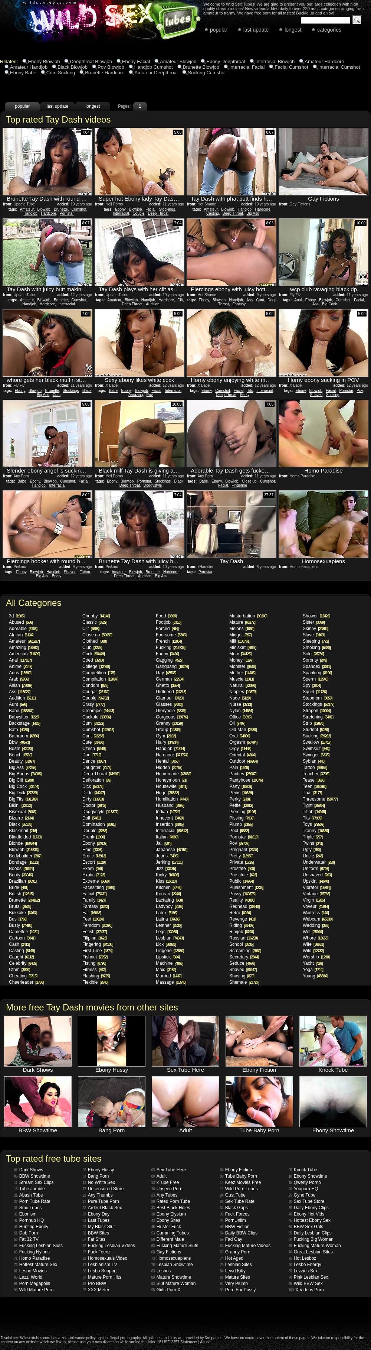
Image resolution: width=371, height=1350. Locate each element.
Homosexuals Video (105, 1258)
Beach (20, 754)
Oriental (242, 754)
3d (16, 616)
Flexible (95, 982)
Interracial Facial (247, 67)
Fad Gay (231, 1239)
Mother (242, 672)
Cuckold (96, 717)
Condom (95, 685)
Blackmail (23, 830)
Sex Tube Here (168, 1169)
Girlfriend (171, 691)
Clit (180, 300)
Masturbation (248, 616)
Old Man (242, 729)
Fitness (93, 969)
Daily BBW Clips (238, 1233)
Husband (170, 805)
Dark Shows (28, 1169)
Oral (239, 736)
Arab (19, 679)
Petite (241, 805)
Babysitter (24, 717)
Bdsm (20, 748)
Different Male (167, 1239)
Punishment (246, 887)
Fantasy (239, 304)
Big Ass (253, 213)
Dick (92, 786)
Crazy (93, 704)
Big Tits (23, 799)
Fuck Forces (235, 1214)
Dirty (93, 799)
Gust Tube (233, 1195)
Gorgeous (171, 717)
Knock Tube (303, 1169)
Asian (20, 685)
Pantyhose (245, 780)
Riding (241, 925)
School (241, 944)
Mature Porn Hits (102, 1277)
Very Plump (234, 1283)
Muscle (241, 679)
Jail (163, 843)
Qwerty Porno (305, 1182)
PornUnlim (233, 1220)
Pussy (242, 893)
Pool (239, 830)
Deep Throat (158, 213)
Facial (150, 209)
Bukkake (22, 912)
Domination (98, 824)
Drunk (93, 837)
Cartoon (22, 938)
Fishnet (94, 957)
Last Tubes (96, 1220)
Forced (167, 628)
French (169, 641)
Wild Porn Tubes (239, 1188)
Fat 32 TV (26, 1239)
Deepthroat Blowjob (91, 61)
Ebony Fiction (236, 1169)
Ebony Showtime (308, 1176)
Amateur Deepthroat (156, 72)
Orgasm (243, 742)
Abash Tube (28, 1195)
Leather (168, 925)
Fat (91, 912)
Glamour (169, 698)
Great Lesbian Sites (311, 1252)
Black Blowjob (73, 67)
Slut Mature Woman (173, 1283)
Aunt (18, 704)
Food (166, 616)
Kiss (166, 881)
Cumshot (78, 209)
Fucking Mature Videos (245, 1245)
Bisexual (22, 811)
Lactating (169, 900)
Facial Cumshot (291, 67)
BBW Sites (96, 1233)
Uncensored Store (103, 1188)
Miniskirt (242, 647)
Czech (93, 748)
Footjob (168, 622)
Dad (91, 754)
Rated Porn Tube (170, 1201)
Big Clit (21, 780)
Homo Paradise (32, 1258)
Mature (242, 622)
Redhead (244, 906)
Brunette (61, 209)
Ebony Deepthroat (225, 61)
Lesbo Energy (305, 1264)
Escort (93, 862)
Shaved (316, 395)
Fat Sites (94, 1239)
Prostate (242, 868)
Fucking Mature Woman (315, 1245)
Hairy (167, 742)
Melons (241, 628)
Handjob (30, 213)
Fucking (170, 647)
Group (168, 729)
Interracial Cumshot (339, 67)
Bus (18, 919)
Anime (20, 666)
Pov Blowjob (111, 67)
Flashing (95, 976)
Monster (242, 666)
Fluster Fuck (166, 1226)
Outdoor (243, 761)
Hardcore (48, 213)
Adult (159, 1176)
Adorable (23, 628)
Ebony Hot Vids (307, 1214)
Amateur (27, 209)
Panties (242, 773)
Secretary (244, 957)
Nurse (240, 704)
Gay (166, 672)
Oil (237, 723)
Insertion (169, 824)
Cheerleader (26, 982)
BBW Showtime (32, 1176)
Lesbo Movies (30, 1270)
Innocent (169, 818)
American (24, 653)
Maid (166, 969)
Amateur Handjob (28, 67)
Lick (166, 944)
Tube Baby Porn (238, 1176)
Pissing (241, 818)
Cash (19, 944)
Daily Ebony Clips (309, 1207)
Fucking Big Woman (311, 1239)
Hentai (167, 761)
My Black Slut (99, 1226)
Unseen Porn (167, 1188)
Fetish (94, 931)
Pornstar (67, 213)
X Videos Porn (306, 1289)
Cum (56, 395)
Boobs (21, 868)
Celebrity (23, 963)
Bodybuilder (25, 856)
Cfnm (19, 969)
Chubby (96, 616)
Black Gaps (234, 1207)
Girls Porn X (166, 1289)
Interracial (121, 213)
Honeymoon (171, 780)
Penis (241, 792)
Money (241, 660)
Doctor (94, 805)
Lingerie (170, 950)
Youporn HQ (303, 1188)
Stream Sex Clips (34, 1182)
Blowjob (43, 209)
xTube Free (165, 1182)
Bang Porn (96, 1176)
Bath (19, 729)
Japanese (171, 849)
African (21, 634)
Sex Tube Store (307, 1201)
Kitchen (168, 887)
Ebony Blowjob (44, 61)
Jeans (167, 856)
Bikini (20, 805)
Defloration (96, 780)
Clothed (94, 641)
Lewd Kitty (233, 1270)
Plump (240, 824)
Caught (21, 957)
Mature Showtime (171, 1277)
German (170, 679)
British (21, 893)
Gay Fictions (166, 1252)
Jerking (169, 862)
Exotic (93, 874)
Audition (152, 304)
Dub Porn (26, 1233)
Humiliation (172, 799)
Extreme (95, 881)
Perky (245, 395)
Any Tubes (164, 1195)
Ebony (120, 209)
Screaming (245, 950)
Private (241, 862)
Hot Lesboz (302, 1258)
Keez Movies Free (240, 1182)
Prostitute (243, 874)
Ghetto (168, 685)
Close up (249, 481)
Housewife (171, 786)
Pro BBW (94, 1283)
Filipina (94, 938)
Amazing (135, 395)
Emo (92, 849)
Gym (165, 736)
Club (92, 647)
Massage (171, 982)
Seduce (242, 963)
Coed (93, 660)
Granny (169, 723)
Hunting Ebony (31, 1226)
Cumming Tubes (170, 1233)
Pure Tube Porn (101, 1201)
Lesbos (161, 1270)
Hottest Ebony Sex (310, 1220)
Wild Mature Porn (34, 1289)
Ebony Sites (165, 1220)
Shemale (244, 982)
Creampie (98, 710)
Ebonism (25, 1214)
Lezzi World (28, 1277)
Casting (212, 213)
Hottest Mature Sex (36, 1264)
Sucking (332, 395)
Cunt (260, 300)
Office (240, 717)
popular (218, 30)
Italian (167, 837)
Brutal (20, 906)
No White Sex (99, 1182)
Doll (91, 818)
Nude (239, 698)
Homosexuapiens (171, 1258)
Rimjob (241, 931)
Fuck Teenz (97, 1252)
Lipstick (167, 957)
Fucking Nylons (32, 1252)
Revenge (242, 919)
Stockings (167, 209)
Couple (138, 213)
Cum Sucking (60, 72)
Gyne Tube (302, 1195)
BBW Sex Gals (306, 1226)
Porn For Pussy (238, 1289)
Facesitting (98, 887)
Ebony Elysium (168, 1214)
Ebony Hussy (98, 1169)
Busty (20, 925)
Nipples (242, 691)
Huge (167, 792)
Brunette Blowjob (201, 67)
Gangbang (172, 666)
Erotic (94, 856)
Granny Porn (235, 1252)
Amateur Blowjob (178, 61)
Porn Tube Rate (32, 1201)
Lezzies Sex (303, 1270)
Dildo (93, 792)
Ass (249, 300)
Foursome (171, 634)
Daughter (96, 767)
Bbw (19, 742)
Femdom (97, 925)
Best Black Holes (170, 1207)
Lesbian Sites (236, 1264)
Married (168, 976)
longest (293, 30)
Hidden (169, 767)
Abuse (205, 1342)
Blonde (23, 843)
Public (241, 881)
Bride (18, 887)
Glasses (169, 704)
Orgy (240, 748)
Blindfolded (25, 837)
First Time (97, 950)
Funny (167, 653)
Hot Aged (232, 1258)
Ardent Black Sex (102, 1207)
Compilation (100, 679)
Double (94, 830)
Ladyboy (169, 906)
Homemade (173, 773)
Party (240, 786)
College (95, 666)
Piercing (242, 811)
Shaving (241, 976)
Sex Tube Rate (237, 1201)
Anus (20, 672)
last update (256, 30)
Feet (93, 919)
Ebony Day (96, 1214)
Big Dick (23, 792)
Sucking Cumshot (207, 72)
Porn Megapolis (32, 1283)
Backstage (24, 723)
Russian (243, 938)
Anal (298, 300)
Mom (240, 653)
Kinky (167, 874)
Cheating (23, 976)
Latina (168, 919)
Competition (98, 672)
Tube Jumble (29, 1188)
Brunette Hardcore (104, 72)
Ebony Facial (136, 61)
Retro (239, 912)
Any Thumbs (98, 1195)
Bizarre (21, 818)
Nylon (241, 710)
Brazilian (22, 881)
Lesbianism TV (100, 1264)
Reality (242, 900)
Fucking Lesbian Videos (109, 1245)
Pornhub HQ (29, 1220)
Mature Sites (235, 1277)
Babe (113, 391)
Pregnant (243, 849)
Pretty (241, 856)
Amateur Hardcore (324, 61)
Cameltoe (23, 931)
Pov (150, 395)
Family (94, 900)
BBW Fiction (235, 1226)
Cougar (95, 691)
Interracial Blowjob (275, 61)
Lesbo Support (100, 1270)
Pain (239, 767)
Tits (250, 391)
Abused (21, 622)
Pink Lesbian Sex (308, 1277)
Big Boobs (25, 773)
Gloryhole (170, 710)
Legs (167, 931)
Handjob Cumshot (153, 67)
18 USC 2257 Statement (177, 1342)
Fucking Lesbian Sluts (38, 1245)
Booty (57, 576)
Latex (166, 912)
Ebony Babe (23, 72)
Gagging (169, 660)
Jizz (165, 868)
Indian (168, 811)
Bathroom (24, 736)
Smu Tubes (28, 1207)
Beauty (22, 761)
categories (329, 30)
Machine (169, 963)
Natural (242, 685)
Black (86, 391)
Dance (94, 761)
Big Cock (329, 304)
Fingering (239, 485)
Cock (93, 653)
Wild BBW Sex (306, 1283)
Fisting (94, 963)
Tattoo (85, 572)
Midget (240, 634)
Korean (168, 893)
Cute (93, 742)
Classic (94, 622)
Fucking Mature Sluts (174, 1245)
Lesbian (170, 938)
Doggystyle (153, 485)
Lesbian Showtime (172, 1264)
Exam (92, 868)
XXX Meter (96, 1289)
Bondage (24, 862)
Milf (239, 641)
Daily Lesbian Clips (310, 1233)
